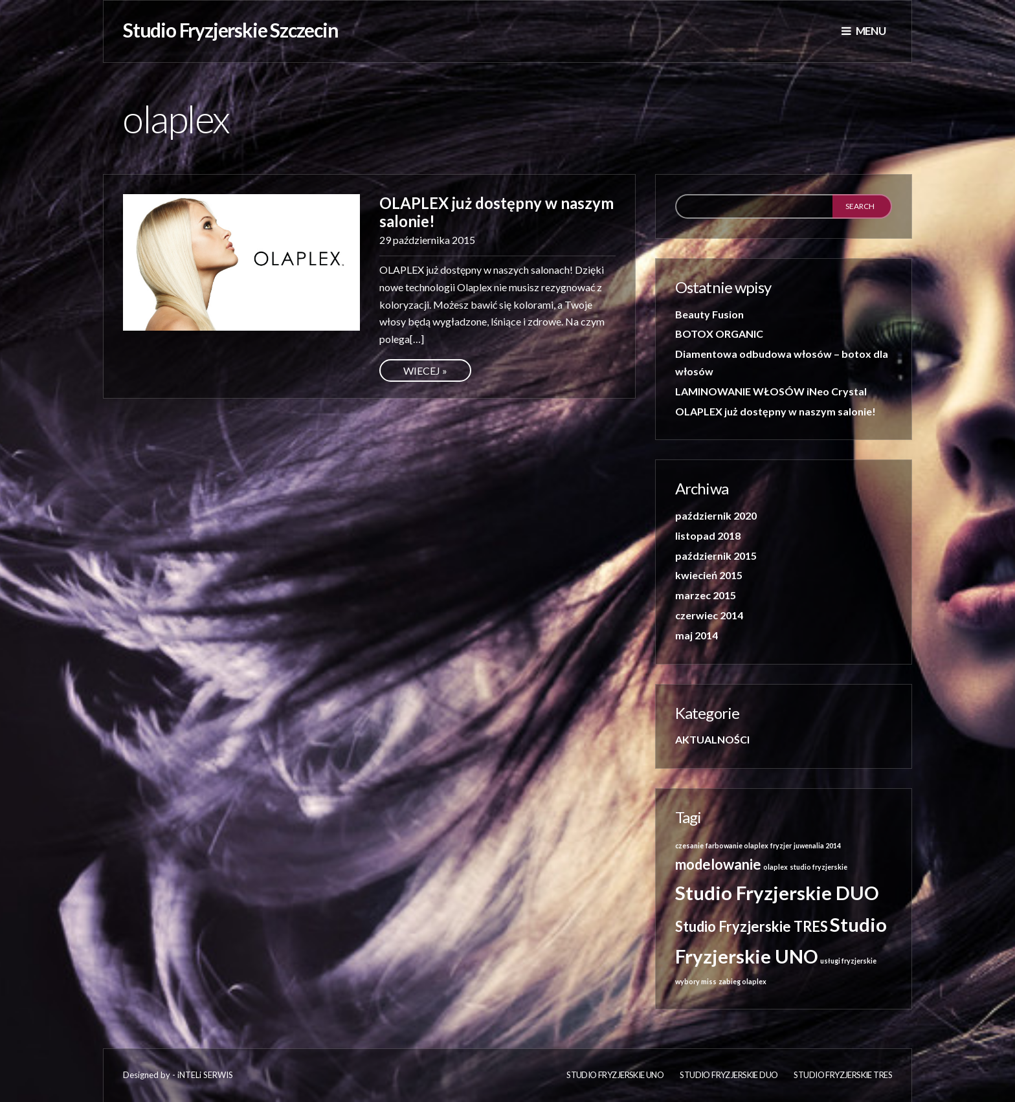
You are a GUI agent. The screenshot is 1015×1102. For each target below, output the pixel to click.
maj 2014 (696, 635)
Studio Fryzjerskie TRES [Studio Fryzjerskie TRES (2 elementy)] (751, 926)
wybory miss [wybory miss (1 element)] (696, 981)
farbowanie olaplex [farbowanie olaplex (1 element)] (737, 845)
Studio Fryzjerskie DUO (728, 1075)
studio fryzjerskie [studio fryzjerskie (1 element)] (818, 867)
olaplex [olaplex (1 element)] (775, 867)
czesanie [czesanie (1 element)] (689, 845)
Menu (864, 31)
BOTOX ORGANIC (719, 333)
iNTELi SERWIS (205, 1075)
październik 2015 (716, 555)
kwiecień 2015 (708, 575)
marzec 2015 (705, 595)
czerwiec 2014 (709, 615)
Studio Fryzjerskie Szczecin (231, 29)
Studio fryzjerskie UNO (615, 1075)
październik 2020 (716, 515)
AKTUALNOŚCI (712, 739)
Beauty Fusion (709, 314)
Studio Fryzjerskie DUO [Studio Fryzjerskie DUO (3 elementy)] (777, 892)
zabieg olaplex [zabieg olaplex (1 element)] (742, 981)
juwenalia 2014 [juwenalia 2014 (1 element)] (817, 845)
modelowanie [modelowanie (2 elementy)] (718, 864)
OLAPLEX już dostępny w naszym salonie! (496, 211)
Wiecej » (425, 370)
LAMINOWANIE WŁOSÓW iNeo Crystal (771, 391)
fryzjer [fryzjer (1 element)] (781, 845)
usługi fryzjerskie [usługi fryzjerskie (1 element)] (848, 960)
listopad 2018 (708, 535)
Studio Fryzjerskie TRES (843, 1075)
